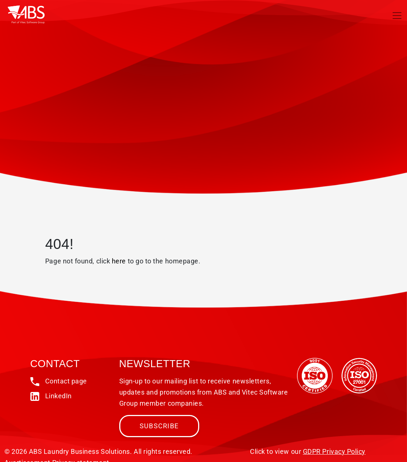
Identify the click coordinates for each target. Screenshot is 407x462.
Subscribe (159, 426)
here (119, 261)
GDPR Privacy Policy (334, 451)
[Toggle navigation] (397, 16)
